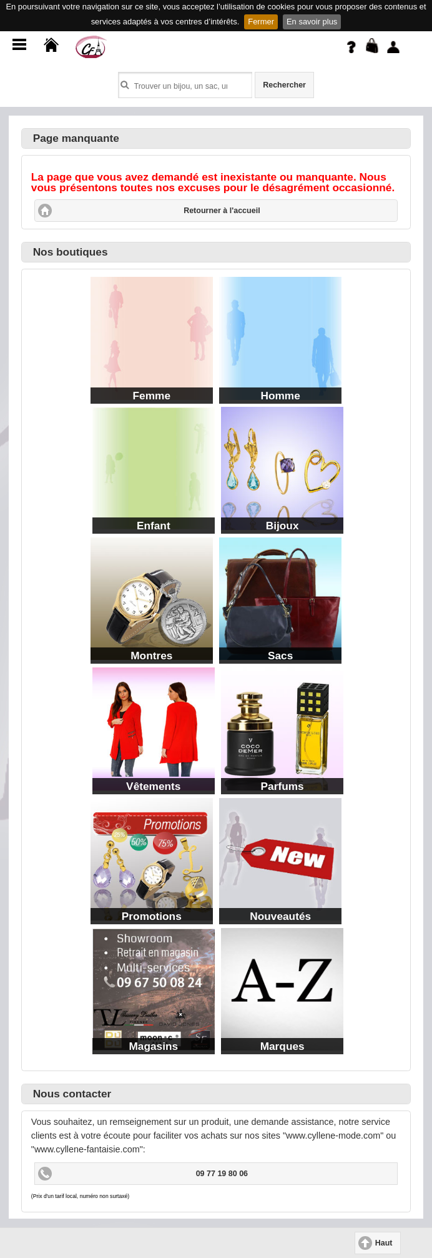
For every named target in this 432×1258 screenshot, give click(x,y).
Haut (384, 1243)
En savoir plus (312, 21)
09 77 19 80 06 (222, 1173)
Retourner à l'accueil (222, 210)
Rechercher (284, 85)
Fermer (261, 21)
